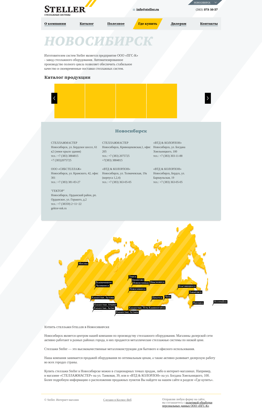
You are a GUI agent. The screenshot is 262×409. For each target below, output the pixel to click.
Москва (83, 263)
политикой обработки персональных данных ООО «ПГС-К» (187, 404)
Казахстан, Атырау (105, 304)
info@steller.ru (147, 9)
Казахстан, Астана (127, 312)
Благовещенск (187, 286)
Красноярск (157, 282)
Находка (198, 302)
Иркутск (157, 297)
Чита (168, 296)
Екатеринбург (104, 282)
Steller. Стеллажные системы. (70, 8)
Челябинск (102, 285)
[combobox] (205, 2)
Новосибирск (138, 289)
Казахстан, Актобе (103, 297)
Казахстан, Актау (104, 308)
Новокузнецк (141, 282)
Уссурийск (220, 301)
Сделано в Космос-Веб (117, 399)
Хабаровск (195, 292)
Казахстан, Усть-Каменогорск (147, 307)
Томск (132, 276)
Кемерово (138, 280)
